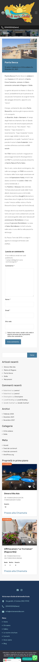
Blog (5, 643)
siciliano (29, 76)
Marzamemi (8, 379)
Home (5, 622)
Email (7, 310)
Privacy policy (27, 659)
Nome (8, 299)
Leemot (17, 390)
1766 (9, 154)
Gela (26, 181)
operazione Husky (18, 177)
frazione (11, 79)
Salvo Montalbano (12, 226)
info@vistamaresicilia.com (15, 611)
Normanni (22, 117)
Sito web (8, 321)
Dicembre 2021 (8, 417)
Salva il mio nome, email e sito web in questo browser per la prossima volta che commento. (20, 334)
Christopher (18, 397)
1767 (9, 160)
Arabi (16, 117)
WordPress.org (8, 455)
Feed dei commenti (10, 451)
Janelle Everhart (23, 403)
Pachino (10, 187)
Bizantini (10, 117)
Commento (9, 266)
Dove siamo (7, 640)
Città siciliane (26, 67)
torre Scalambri (22, 142)
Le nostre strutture (10, 633)
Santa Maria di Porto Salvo (15, 163)
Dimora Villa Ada (9, 367)
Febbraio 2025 (8, 414)
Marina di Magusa (10, 370)
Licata (21, 181)
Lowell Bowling (22, 400)
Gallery (5, 629)
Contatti (6, 636)
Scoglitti (22, 196)
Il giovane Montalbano (18, 223)
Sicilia (30, 85)
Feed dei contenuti (10, 448)
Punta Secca (8, 373)
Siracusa (18, 187)
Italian (7, 660)
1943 (22, 171)
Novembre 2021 (9, 420)
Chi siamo (6, 625)
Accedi (5, 445)
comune (19, 82)
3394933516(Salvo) (11, 27)
